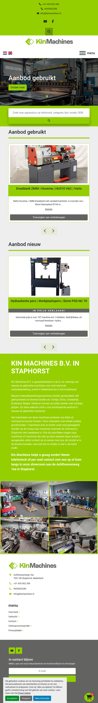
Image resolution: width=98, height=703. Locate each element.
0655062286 (50, 8)
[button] (47, 96)
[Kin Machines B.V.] (32, 565)
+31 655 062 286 (50, 4)
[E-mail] (42, 671)
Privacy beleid (24, 693)
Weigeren (26, 698)
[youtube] (45, 21)
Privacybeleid (14, 630)
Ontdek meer (17, 87)
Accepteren (12, 698)
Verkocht (12, 616)
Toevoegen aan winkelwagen (49, 217)
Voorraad (13, 612)
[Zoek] (49, 112)
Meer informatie (42, 698)
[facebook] (53, 21)
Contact (12, 621)
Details (48, 209)
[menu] (82, 53)
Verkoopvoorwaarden (19, 626)
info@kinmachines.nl (50, 13)
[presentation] (45, 231)
